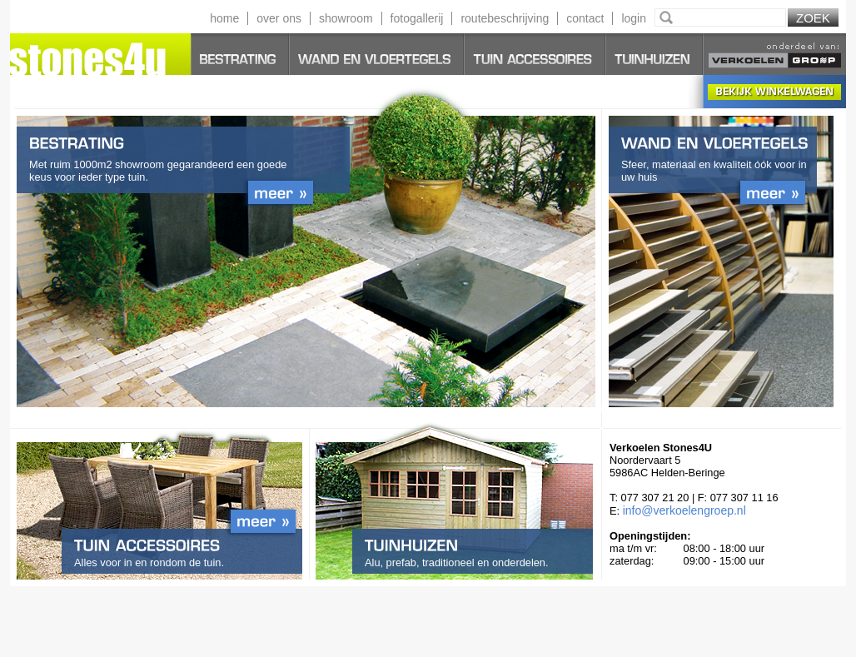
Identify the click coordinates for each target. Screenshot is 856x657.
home (224, 18)
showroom (346, 18)
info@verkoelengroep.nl (684, 510)
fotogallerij (417, 18)
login (633, 18)
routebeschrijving (504, 18)
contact (585, 18)
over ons (278, 18)
